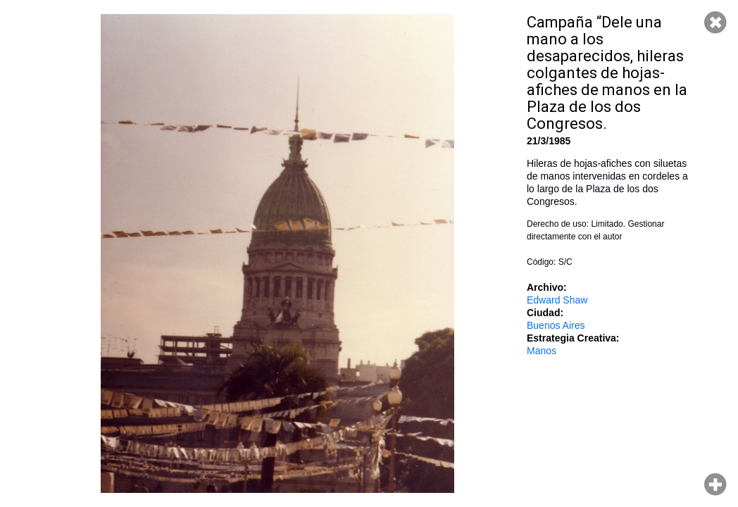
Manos (541, 350)
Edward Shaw (557, 300)
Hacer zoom (715, 484)
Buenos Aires (556, 325)
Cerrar (715, 22)
